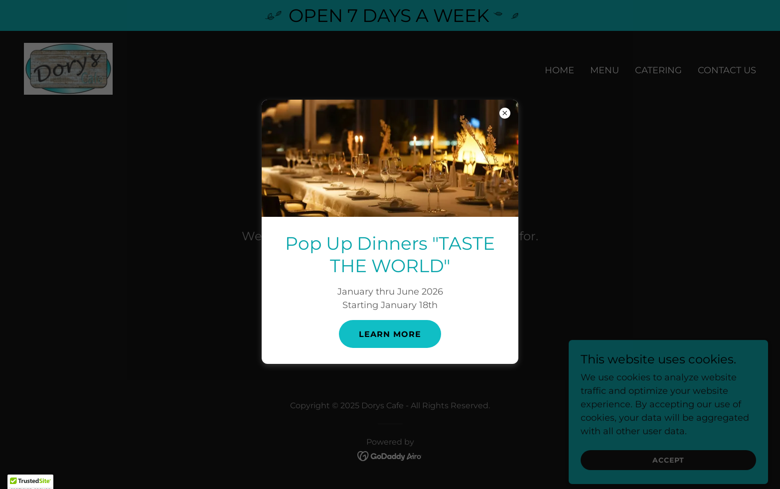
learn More (390, 334)
